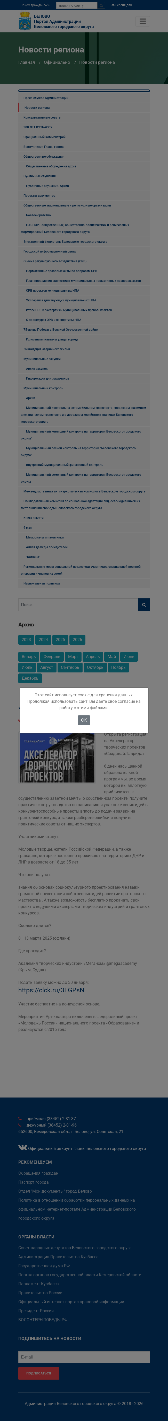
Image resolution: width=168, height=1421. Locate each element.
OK (84, 720)
